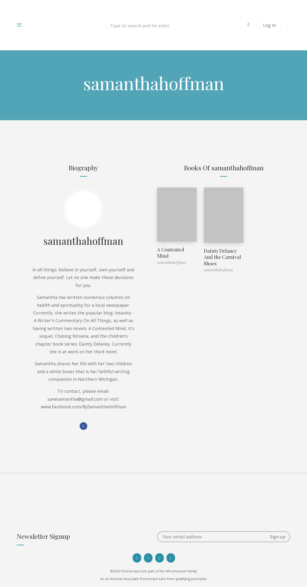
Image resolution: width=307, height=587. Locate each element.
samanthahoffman (83, 240)
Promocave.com (134, 571)
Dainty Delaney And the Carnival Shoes (222, 257)
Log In (269, 25)
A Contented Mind (170, 252)
